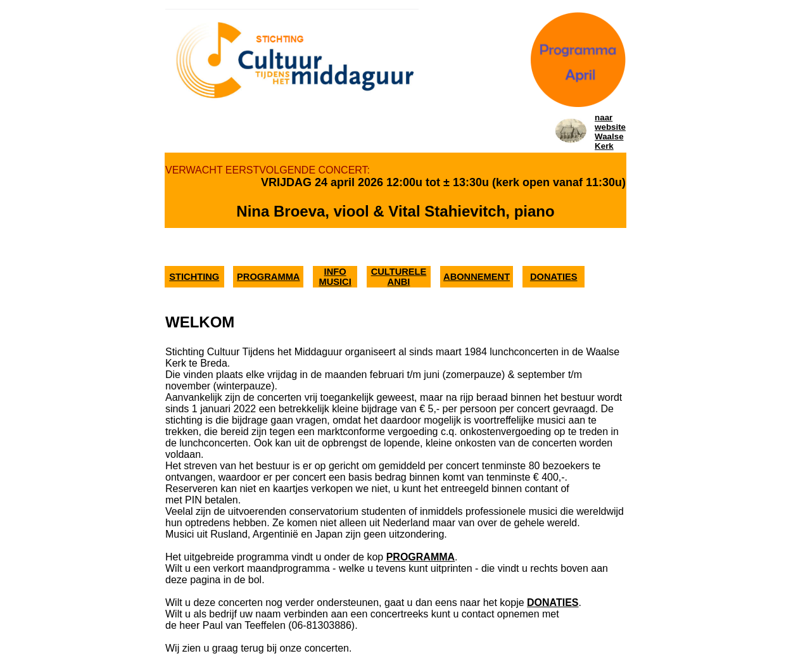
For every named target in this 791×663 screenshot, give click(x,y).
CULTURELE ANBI (399, 277)
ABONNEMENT (476, 277)
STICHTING (194, 277)
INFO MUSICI (335, 277)
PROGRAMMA (268, 277)
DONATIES (554, 277)
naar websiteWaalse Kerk (610, 132)
